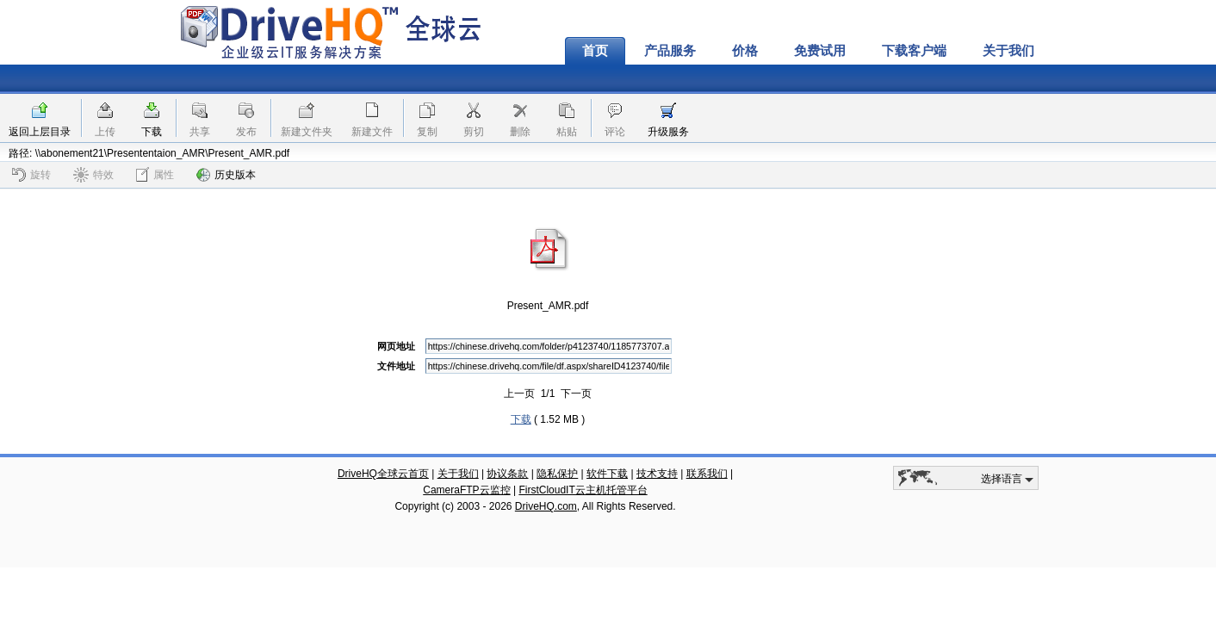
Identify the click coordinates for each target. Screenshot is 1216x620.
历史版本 (226, 175)
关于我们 (1008, 51)
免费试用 (820, 51)
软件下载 (607, 474)
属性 (155, 174)
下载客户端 (914, 51)
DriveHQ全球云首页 (383, 474)
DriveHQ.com (546, 506)
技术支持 (657, 474)
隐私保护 (557, 474)
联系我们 (707, 474)
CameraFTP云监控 (466, 490)
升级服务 (668, 132)
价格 (745, 51)
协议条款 (507, 474)
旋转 (31, 175)
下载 (151, 132)
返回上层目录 (40, 132)
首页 (595, 51)
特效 (93, 175)
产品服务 (670, 51)
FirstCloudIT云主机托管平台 (582, 490)
